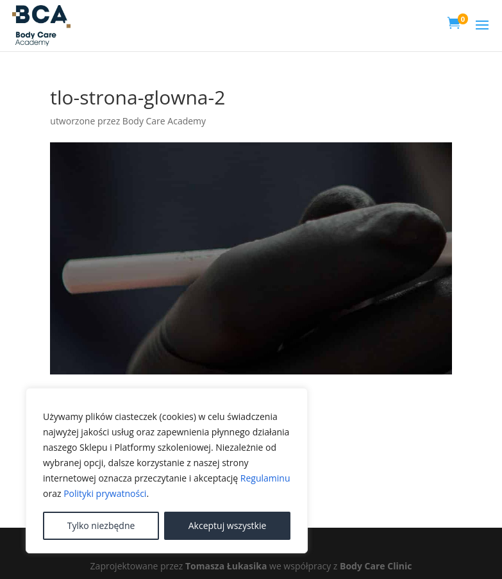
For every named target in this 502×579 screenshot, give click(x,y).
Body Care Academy (164, 121)
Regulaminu (265, 478)
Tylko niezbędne (101, 525)
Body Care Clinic (376, 566)
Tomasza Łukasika (226, 566)
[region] (167, 470)
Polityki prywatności (104, 493)
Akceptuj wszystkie (227, 525)
